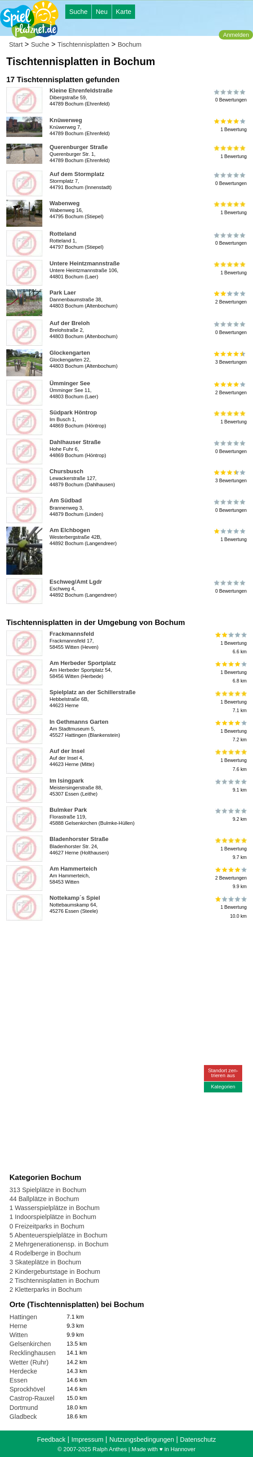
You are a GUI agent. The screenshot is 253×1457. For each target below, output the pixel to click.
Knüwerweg (66, 120)
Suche (78, 11)
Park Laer (63, 292)
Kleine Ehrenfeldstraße (81, 90)
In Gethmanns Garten (79, 721)
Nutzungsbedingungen (141, 1439)
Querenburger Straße (79, 147)
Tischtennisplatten (83, 44)
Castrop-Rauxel (31, 1398)
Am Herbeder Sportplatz (83, 663)
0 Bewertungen (230, 95)
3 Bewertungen (230, 358)
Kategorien (223, 1086)
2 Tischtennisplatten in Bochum (54, 1280)
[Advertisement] (111, 937)
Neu (102, 11)
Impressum (87, 1439)
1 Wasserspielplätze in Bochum (54, 1207)
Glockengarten (70, 352)
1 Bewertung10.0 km (230, 907)
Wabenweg (65, 203)
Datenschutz (198, 1439)
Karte (123, 11)
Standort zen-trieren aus (223, 1073)
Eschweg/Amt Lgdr (76, 581)
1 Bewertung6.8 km (230, 672)
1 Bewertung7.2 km (230, 731)
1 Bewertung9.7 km (230, 848)
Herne (18, 1325)
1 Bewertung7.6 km (230, 760)
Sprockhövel (27, 1389)
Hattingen (23, 1317)
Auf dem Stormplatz (77, 174)
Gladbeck (23, 1416)
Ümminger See (70, 383)
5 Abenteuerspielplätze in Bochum (58, 1235)
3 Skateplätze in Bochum (45, 1262)
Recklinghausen (32, 1352)
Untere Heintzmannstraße (85, 263)
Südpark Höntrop (73, 412)
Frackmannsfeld (72, 633)
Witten (18, 1334)
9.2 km (230, 815)
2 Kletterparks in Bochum (45, 1289)
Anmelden (236, 34)
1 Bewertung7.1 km (230, 702)
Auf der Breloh (70, 323)
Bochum (129, 44)
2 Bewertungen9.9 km (230, 878)
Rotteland (63, 233)
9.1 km (230, 785)
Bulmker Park (68, 809)
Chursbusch (66, 471)
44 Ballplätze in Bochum (44, 1198)
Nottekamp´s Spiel (75, 897)
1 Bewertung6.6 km (230, 643)
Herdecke (23, 1371)
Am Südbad (66, 500)
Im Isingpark (67, 780)
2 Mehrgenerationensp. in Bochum (58, 1244)
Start (16, 44)
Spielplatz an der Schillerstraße (93, 692)
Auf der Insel (67, 751)
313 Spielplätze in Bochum (47, 1189)
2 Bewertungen (230, 297)
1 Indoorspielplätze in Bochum (52, 1216)
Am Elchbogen (70, 530)
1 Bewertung (230, 125)
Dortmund (23, 1407)
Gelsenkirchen (30, 1343)
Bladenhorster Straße (79, 839)
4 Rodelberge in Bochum (45, 1253)
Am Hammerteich (73, 868)
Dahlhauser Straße (75, 442)
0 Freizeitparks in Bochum (46, 1226)
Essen (18, 1380)
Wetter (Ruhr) (29, 1362)
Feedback (51, 1439)
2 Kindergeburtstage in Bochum (54, 1271)
